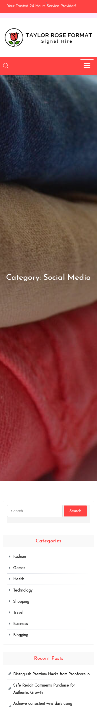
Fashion (19, 556)
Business (20, 623)
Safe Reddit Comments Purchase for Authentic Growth (44, 688)
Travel (18, 612)
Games (19, 568)
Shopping (21, 601)
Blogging (20, 635)
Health (18, 579)
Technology (22, 590)
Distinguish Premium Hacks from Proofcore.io (51, 674)
